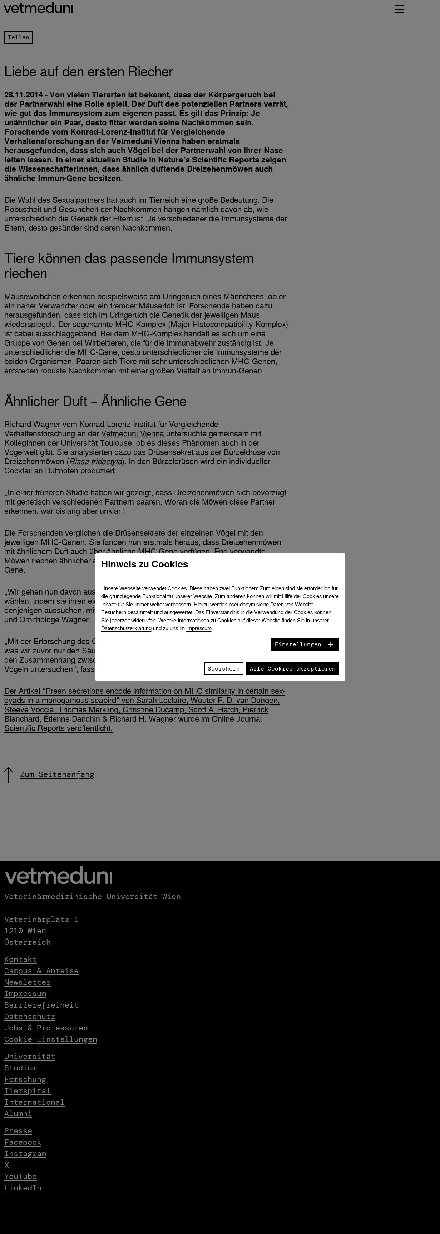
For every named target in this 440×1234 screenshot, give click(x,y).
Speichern (224, 668)
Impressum (199, 628)
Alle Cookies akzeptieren (293, 668)
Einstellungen (298, 644)
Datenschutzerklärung (126, 628)
